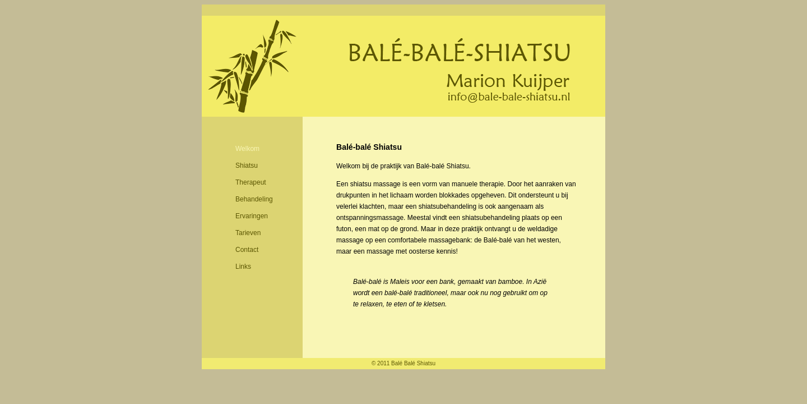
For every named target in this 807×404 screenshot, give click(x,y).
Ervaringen (251, 216)
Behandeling (254, 199)
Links (243, 266)
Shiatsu (246, 165)
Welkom (247, 149)
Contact (246, 250)
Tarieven (248, 233)
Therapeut (250, 182)
